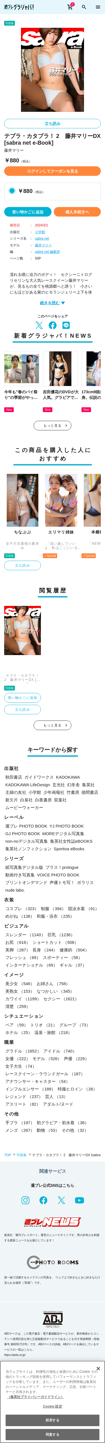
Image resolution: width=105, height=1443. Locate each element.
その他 (75, 1130)
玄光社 (58, 784)
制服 (53, 908)
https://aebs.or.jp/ (14, 1354)
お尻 (17, 942)
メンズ (19, 1130)
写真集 (22, 1155)
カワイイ (23, 998)
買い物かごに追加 (27, 212)
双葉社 (60, 799)
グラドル (23, 1051)
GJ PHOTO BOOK (22, 833)
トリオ (43, 1024)
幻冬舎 (73, 784)
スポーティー (62, 957)
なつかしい (55, 991)
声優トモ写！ (62, 882)
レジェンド (24, 1096)
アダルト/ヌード (58, 1104)
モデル (47, 1058)
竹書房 (73, 792)
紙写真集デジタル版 (24, 867)
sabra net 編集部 (47, 252)
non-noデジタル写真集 (26, 841)
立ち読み (52, 123)
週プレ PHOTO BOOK (26, 826)
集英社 (88, 784)
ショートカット (55, 942)
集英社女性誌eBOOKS (71, 841)
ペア (16, 1024)
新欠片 (11, 799)
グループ (74, 1024)
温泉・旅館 (53, 1032)
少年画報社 (53, 792)
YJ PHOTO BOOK (67, 826)
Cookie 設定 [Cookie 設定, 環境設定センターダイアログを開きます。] (52, 1406)
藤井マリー (43, 245)
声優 (76, 1058)
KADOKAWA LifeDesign (27, 784)
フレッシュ (23, 957)
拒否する (52, 1420)
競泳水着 (83, 908)
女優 (17, 1058)
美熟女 (19, 991)
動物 (48, 1130)
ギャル (73, 965)
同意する (52, 1435)
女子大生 (20, 1066)
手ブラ (19, 1122)
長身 (44, 949)
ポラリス (85, 882)
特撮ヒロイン (77, 1089)
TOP (7, 1155)
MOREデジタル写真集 (63, 833)
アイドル (60, 1051)
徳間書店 (89, 792)
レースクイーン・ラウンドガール (45, 1073)
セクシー (61, 998)
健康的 (74, 949)
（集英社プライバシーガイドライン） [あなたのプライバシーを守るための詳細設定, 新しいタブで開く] (35, 1397)
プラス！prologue (61, 867)
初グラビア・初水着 (63, 1122)
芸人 (56, 1096)
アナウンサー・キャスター (37, 1081)
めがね (19, 916)
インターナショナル (31, 965)
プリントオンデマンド (26, 882)
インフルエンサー (30, 1089)
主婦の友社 (15, 792)
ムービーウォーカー (24, 807)
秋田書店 (13, 777)
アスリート (23, 1104)
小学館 (40, 232)
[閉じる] (98, 1368)
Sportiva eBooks (69, 848)
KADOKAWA (68, 777)
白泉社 (26, 799)
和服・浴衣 (55, 916)
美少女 (19, 983)
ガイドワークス (39, 777)
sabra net (42, 238)
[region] (52, 1402)
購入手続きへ (77, 212)
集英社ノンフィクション (28, 848)
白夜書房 (43, 799)
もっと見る (52, 426)
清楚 (17, 1006)
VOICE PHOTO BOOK (58, 874)
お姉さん (53, 983)
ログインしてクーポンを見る (52, 171)
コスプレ (22, 908)
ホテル (18, 1032)
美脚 (17, 949)
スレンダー (25, 934)
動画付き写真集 (20, 874)
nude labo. (15, 890)
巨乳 (61, 934)
